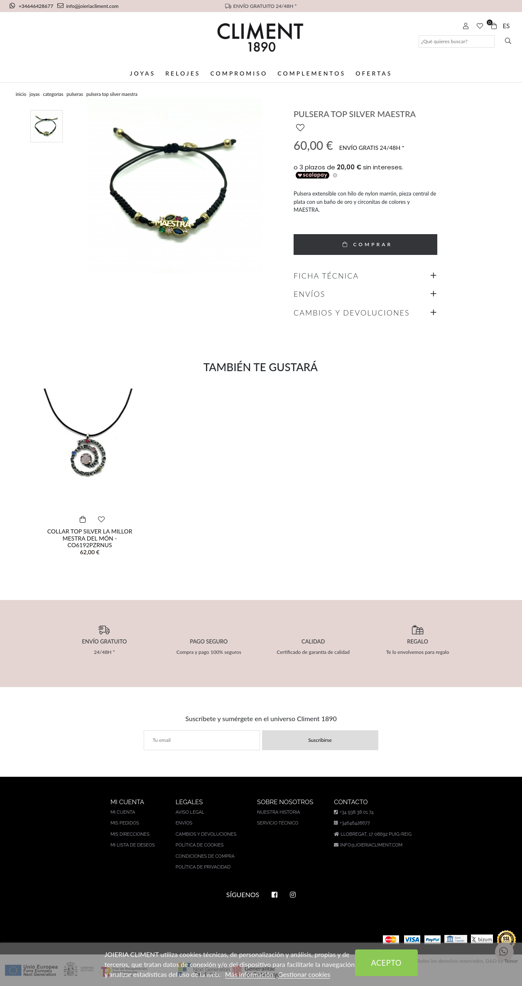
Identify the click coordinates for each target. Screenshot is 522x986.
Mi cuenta (122, 812)
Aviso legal (190, 812)
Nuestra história (278, 812)
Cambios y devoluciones (206, 834)
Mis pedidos (124, 823)
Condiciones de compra (205, 856)
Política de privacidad (203, 867)
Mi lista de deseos (132, 845)
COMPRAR (365, 244)
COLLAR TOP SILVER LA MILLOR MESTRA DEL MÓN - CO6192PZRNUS (89, 538)
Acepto (386, 962)
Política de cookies (200, 845)
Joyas (143, 73)
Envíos (184, 823)
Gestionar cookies (304, 974)
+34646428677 (32, 6)
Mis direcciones (129, 834)
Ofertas (373, 73)
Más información (250, 974)
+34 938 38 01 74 (353, 812)
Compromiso (238, 73)
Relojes (182, 73)
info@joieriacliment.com (87, 6)
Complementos (311, 73)
